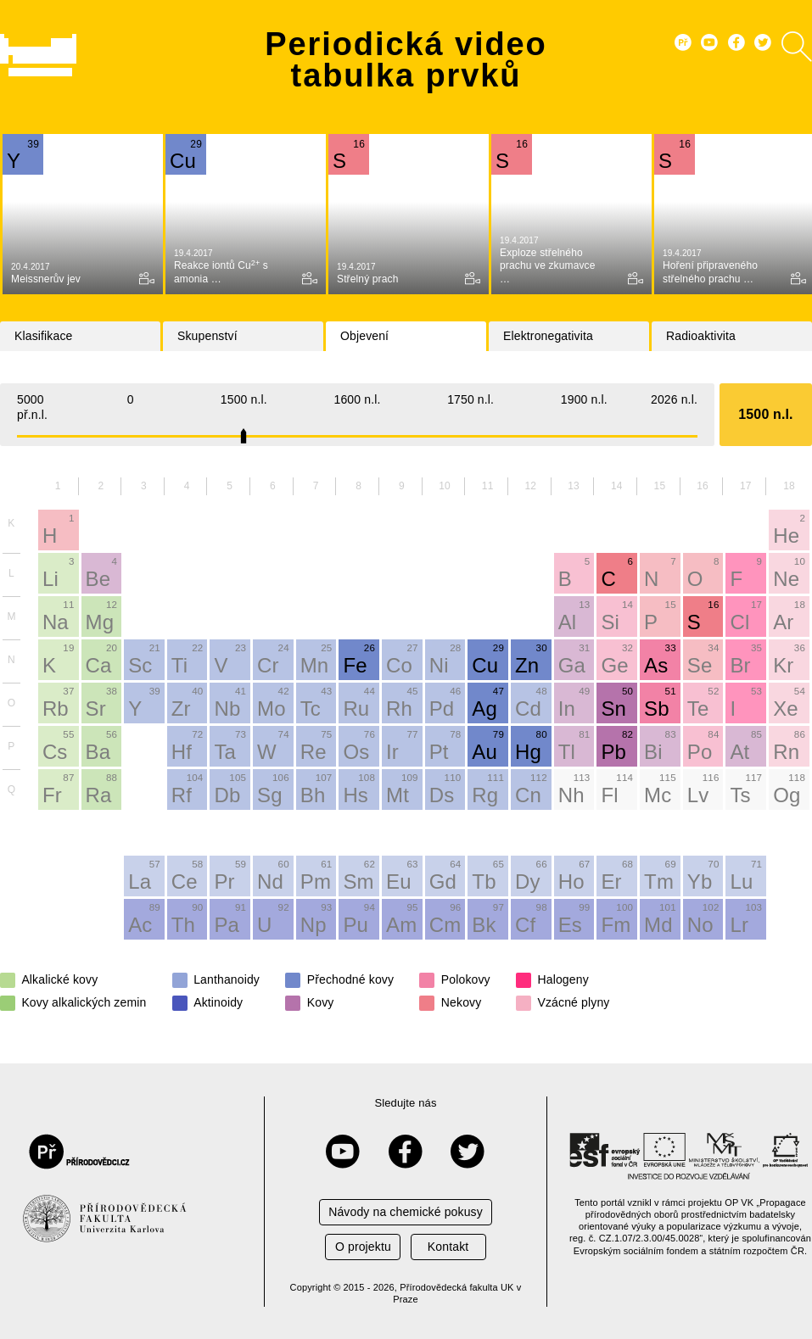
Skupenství (207, 336)
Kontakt (448, 1246)
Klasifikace (43, 336)
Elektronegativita (548, 336)
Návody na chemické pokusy (405, 1212)
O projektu (363, 1246)
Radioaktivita (701, 336)
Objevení (364, 336)
